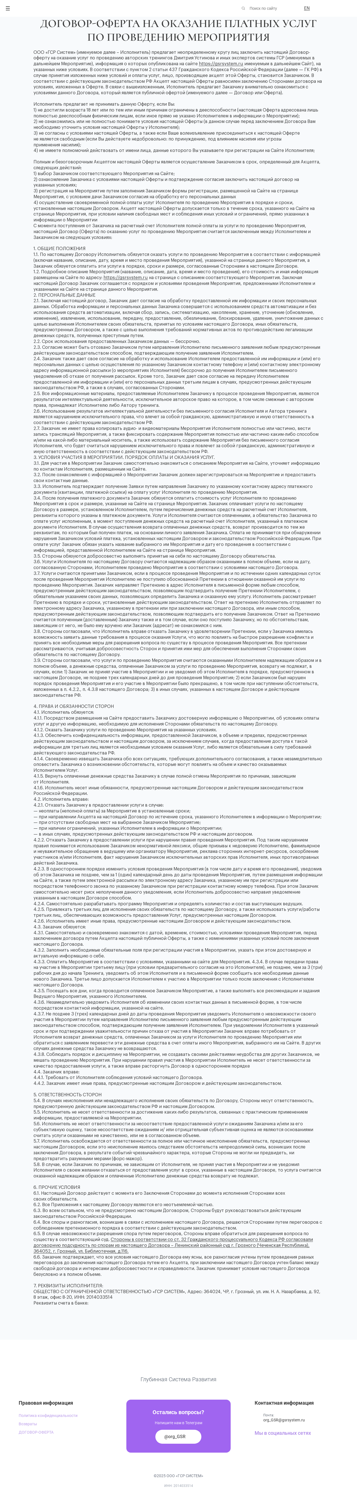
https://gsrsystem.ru (221, 64)
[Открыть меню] (7, 8)
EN (307, 8)
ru (145, 277)
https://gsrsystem (122, 277)
